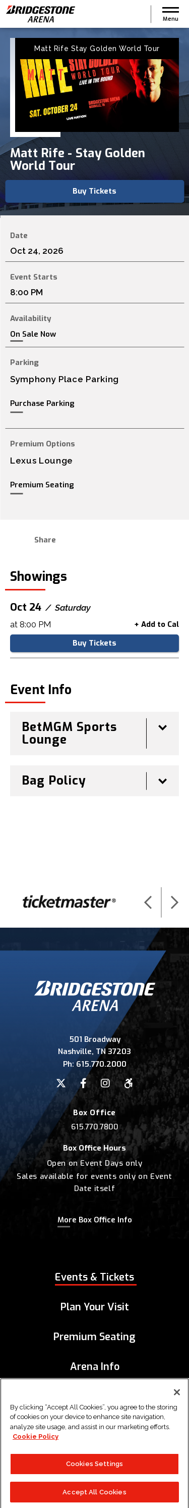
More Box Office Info (94, 1220)
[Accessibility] (128, 1083)
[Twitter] (61, 1083)
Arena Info (94, 1367)
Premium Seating (42, 485)
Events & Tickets (94, 1277)
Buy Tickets (94, 191)
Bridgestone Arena (40, 14)
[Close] (177, 1403)
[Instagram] (105, 1083)
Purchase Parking (42, 403)
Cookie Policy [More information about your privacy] (35, 1447)
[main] (94, 452)
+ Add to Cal (156, 624)
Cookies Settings (94, 1474)
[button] (170, 14)
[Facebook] (83, 1083)
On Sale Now (33, 334)
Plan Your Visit (94, 1307)
